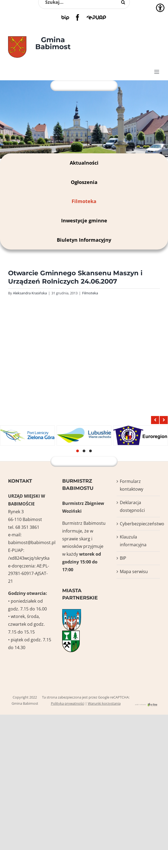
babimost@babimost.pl (31, 542)
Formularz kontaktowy (131, 485)
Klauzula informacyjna (133, 541)
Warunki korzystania (104, 703)
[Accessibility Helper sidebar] (160, 7)
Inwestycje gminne (84, 220)
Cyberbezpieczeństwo (138, 524)
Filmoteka (84, 201)
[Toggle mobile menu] (157, 72)
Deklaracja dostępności (132, 506)
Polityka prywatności (67, 703)
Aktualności (84, 163)
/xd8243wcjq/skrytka (29, 558)
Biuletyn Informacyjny (84, 240)
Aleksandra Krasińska (30, 293)
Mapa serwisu (134, 571)
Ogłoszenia (84, 182)
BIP (123, 558)
